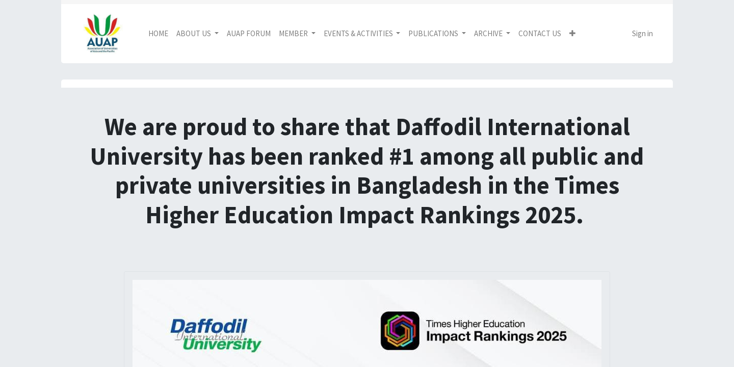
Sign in (642, 33)
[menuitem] (158, 34)
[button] (572, 34)
